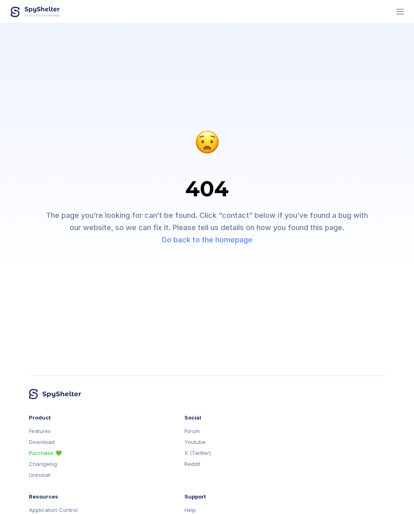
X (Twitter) (197, 453)
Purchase (41, 453)
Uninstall (39, 475)
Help (190, 510)
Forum (192, 431)
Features (40, 431)
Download (42, 442)
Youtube (195, 442)
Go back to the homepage (207, 239)
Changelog (43, 464)
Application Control (53, 510)
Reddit (192, 464)
